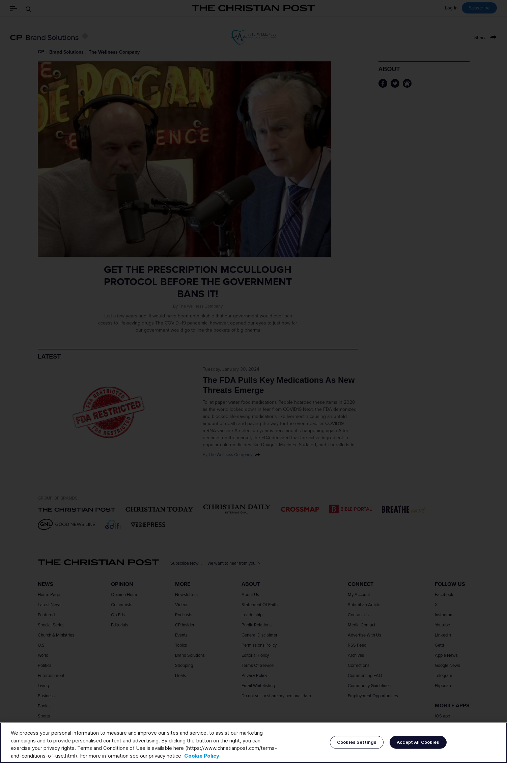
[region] (253, 743)
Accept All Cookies (418, 742)
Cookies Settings (356, 742)
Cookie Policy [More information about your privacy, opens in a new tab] (201, 756)
